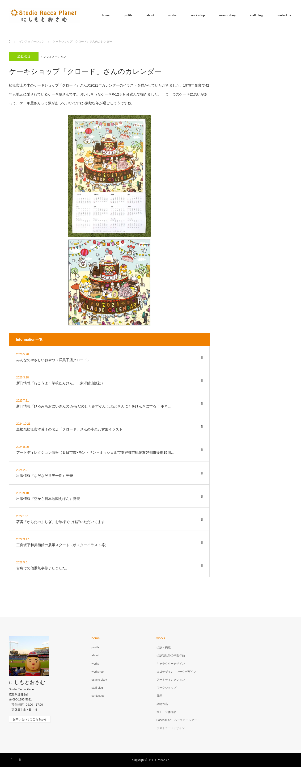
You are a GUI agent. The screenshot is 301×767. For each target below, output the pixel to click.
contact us (284, 15)
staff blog (256, 15)
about (150, 15)
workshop (98, 671)
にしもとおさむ (27, 682)
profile (128, 15)
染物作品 (162, 704)
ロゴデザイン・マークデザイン (176, 671)
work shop (198, 15)
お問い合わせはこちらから (30, 719)
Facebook (12, 759)
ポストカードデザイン (171, 728)
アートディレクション (171, 679)
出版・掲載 (164, 647)
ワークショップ (166, 687)
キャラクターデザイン (171, 663)
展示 (159, 695)
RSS (20, 759)
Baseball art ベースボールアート (178, 720)
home (106, 15)
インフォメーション (53, 57)
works (172, 15)
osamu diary (227, 15)
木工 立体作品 (166, 712)
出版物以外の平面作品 (171, 655)
